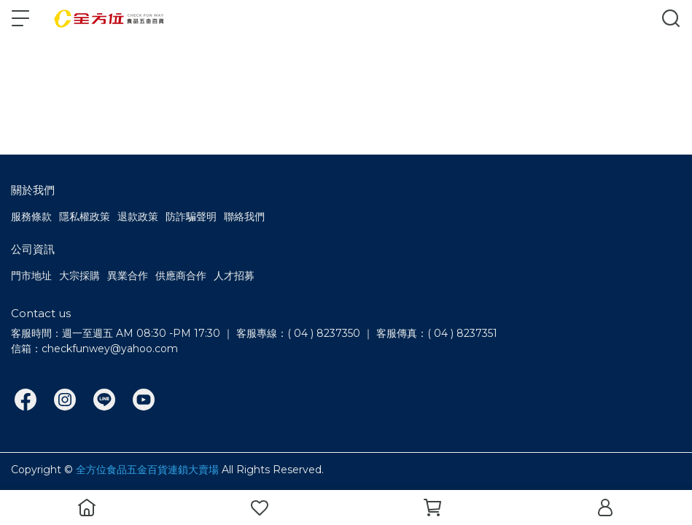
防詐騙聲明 (191, 216)
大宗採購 (79, 275)
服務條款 (31, 216)
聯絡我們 (244, 216)
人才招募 (234, 275)
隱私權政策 (84, 216)
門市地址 (31, 275)
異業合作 (127, 275)
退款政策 (137, 216)
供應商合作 (180, 275)
